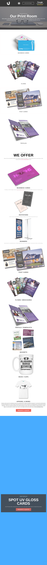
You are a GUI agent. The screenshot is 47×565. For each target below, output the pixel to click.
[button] (19, 3)
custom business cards (20, 189)
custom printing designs (25, 159)
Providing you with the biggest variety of (10, 189)
